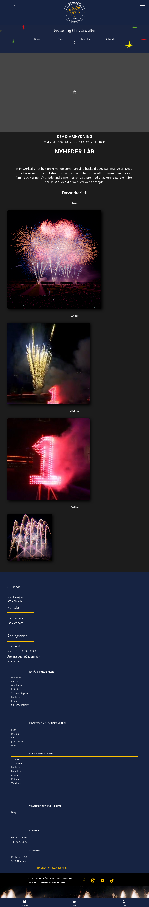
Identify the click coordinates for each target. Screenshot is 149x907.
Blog (13, 812)
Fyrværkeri (25, 905)
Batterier (16, 677)
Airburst (15, 759)
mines (14, 775)
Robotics (16, 779)
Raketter (15, 689)
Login (124, 905)
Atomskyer (17, 763)
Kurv (74, 905)
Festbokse (16, 681)
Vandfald (16, 783)
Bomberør (16, 685)
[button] (144, 5)
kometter (16, 771)
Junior (14, 701)
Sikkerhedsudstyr (20, 704)
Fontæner (16, 697)
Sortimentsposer (20, 693)
